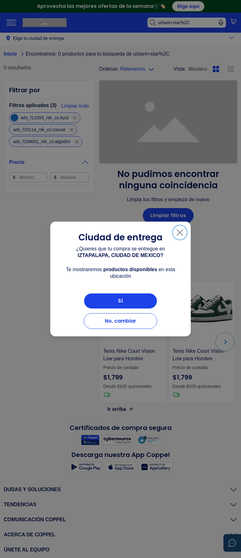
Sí (120, 300)
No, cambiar (120, 321)
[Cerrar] (180, 232)
